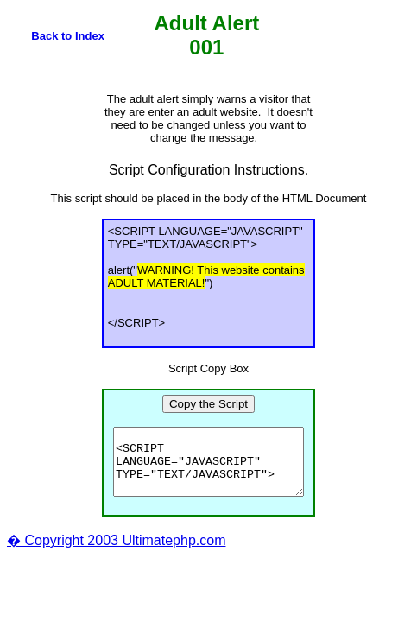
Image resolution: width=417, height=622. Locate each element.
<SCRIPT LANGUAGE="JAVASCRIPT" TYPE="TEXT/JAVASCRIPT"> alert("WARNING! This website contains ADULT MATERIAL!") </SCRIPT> (209, 468)
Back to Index (67, 35)
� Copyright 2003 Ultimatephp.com (116, 553)
